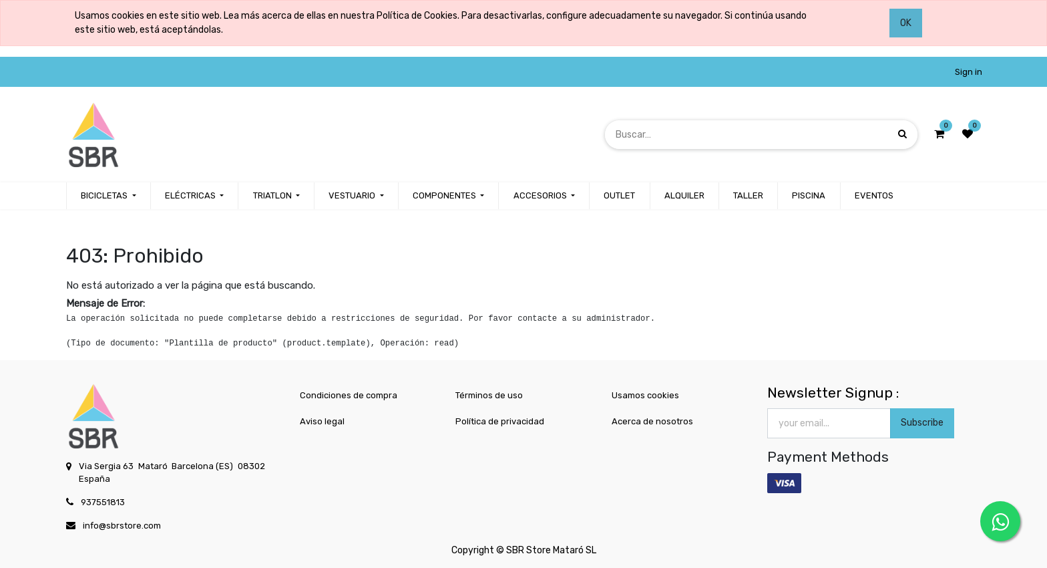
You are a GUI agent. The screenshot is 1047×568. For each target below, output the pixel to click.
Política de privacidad (499, 421)
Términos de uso (489, 395)
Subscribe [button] (922, 422)
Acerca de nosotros (652, 421)
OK (905, 23)
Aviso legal (322, 421)
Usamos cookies (645, 395)
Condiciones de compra (348, 395)
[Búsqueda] (902, 134)
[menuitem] (619, 196)
